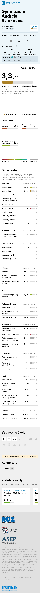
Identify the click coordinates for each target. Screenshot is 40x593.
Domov (4, 577)
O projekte (6, 579)
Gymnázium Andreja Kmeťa (15, 490)
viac (11, 28)
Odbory (28, 577)
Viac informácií (18, 93)
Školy (21, 577)
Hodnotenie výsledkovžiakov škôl (13, 2)
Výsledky (13, 577)
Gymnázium (6, 57)
